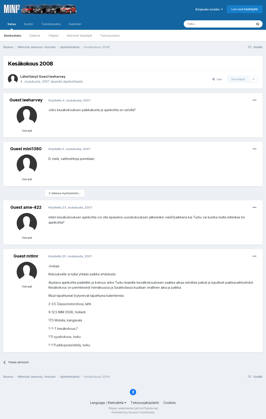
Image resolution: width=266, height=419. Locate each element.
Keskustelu (12, 35)
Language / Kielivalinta (108, 403)
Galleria (34, 35)
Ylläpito (53, 35)
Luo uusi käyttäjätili (245, 9)
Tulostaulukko (110, 35)
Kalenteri (75, 24)
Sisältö (28, 24)
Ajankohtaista (73, 81)
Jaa (217, 79)
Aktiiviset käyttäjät (79, 35)
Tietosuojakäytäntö (145, 403)
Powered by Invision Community (133, 412)
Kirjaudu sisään (209, 9)
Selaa (11, 26)
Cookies (169, 403)
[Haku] (207, 24)
